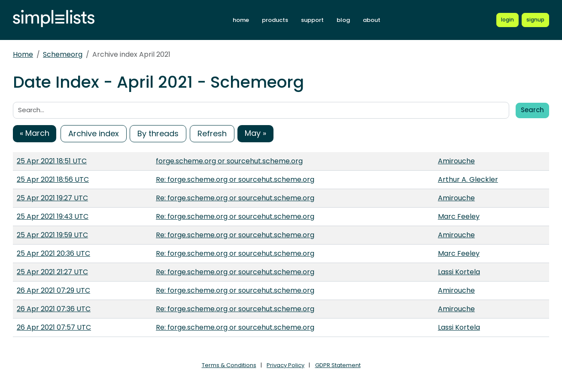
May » (255, 133)
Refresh (212, 133)
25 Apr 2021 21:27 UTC (52, 272)
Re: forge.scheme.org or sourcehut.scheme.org (235, 179)
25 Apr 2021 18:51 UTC (52, 161)
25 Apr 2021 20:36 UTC (53, 253)
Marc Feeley (459, 216)
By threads (158, 133)
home (241, 20)
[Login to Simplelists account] (507, 20)
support (312, 20)
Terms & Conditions (229, 365)
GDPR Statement (338, 365)
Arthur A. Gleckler (468, 179)
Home (23, 54)
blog (343, 20)
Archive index (93, 133)
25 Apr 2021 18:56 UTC (53, 179)
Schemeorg (62, 54)
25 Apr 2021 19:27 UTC (52, 198)
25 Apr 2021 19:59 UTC (52, 235)
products (275, 20)
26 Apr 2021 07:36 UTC (54, 309)
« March (34, 133)
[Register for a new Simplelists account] (535, 20)
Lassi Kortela (459, 272)
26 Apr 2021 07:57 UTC (54, 327)
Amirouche (456, 161)
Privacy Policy (285, 365)
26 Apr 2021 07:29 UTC (53, 290)
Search (532, 109)
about (371, 20)
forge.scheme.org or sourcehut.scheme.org (229, 161)
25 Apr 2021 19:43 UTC (52, 216)
